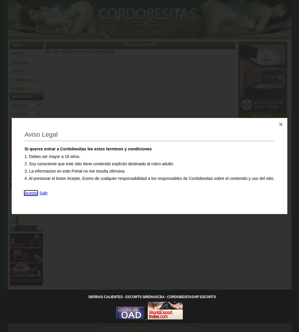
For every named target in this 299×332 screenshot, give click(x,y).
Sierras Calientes (105, 297)
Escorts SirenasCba (145, 297)
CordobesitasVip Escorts (191, 297)
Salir (43, 193)
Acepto (31, 193)
